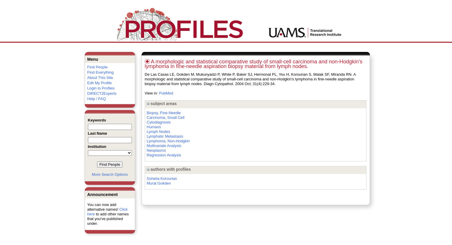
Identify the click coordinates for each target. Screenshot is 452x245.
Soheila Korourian (162, 178)
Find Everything (100, 72)
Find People (97, 67)
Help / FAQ (96, 99)
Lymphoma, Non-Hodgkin (168, 141)
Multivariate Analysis (164, 145)
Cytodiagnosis (159, 122)
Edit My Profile (99, 83)
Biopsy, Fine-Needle (164, 113)
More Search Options (110, 174)
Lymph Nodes (158, 131)
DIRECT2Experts (102, 93)
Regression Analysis (164, 155)
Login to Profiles (101, 88)
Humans (154, 127)
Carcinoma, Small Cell (166, 117)
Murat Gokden (159, 183)
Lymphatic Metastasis (165, 136)
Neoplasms (156, 150)
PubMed (166, 93)
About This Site (100, 77)
